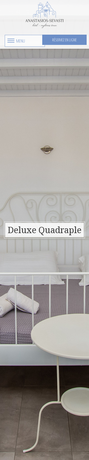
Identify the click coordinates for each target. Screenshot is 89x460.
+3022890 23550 (52, 415)
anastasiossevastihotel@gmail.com (52, 421)
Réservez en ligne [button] (64, 40)
